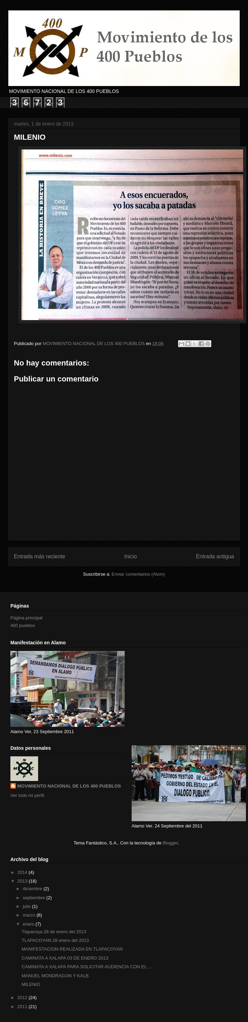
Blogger (170, 842)
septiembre (34, 897)
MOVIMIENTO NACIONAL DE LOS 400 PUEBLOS (69, 786)
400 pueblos (22, 625)
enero (29, 924)
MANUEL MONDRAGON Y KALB (54, 975)
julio (27, 906)
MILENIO (30, 984)
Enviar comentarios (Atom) (138, 574)
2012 (23, 997)
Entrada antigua (215, 556)
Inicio (130, 556)
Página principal (26, 617)
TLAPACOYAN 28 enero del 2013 (55, 940)
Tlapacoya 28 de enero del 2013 (53, 931)
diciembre (33, 888)
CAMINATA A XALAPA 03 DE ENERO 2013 (64, 958)
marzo (30, 915)
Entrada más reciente (39, 556)
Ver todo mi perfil (27, 795)
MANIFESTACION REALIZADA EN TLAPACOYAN (72, 949)
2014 (23, 872)
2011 (23, 1006)
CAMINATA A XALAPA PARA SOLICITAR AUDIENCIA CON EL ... (86, 966)
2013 (23, 881)
